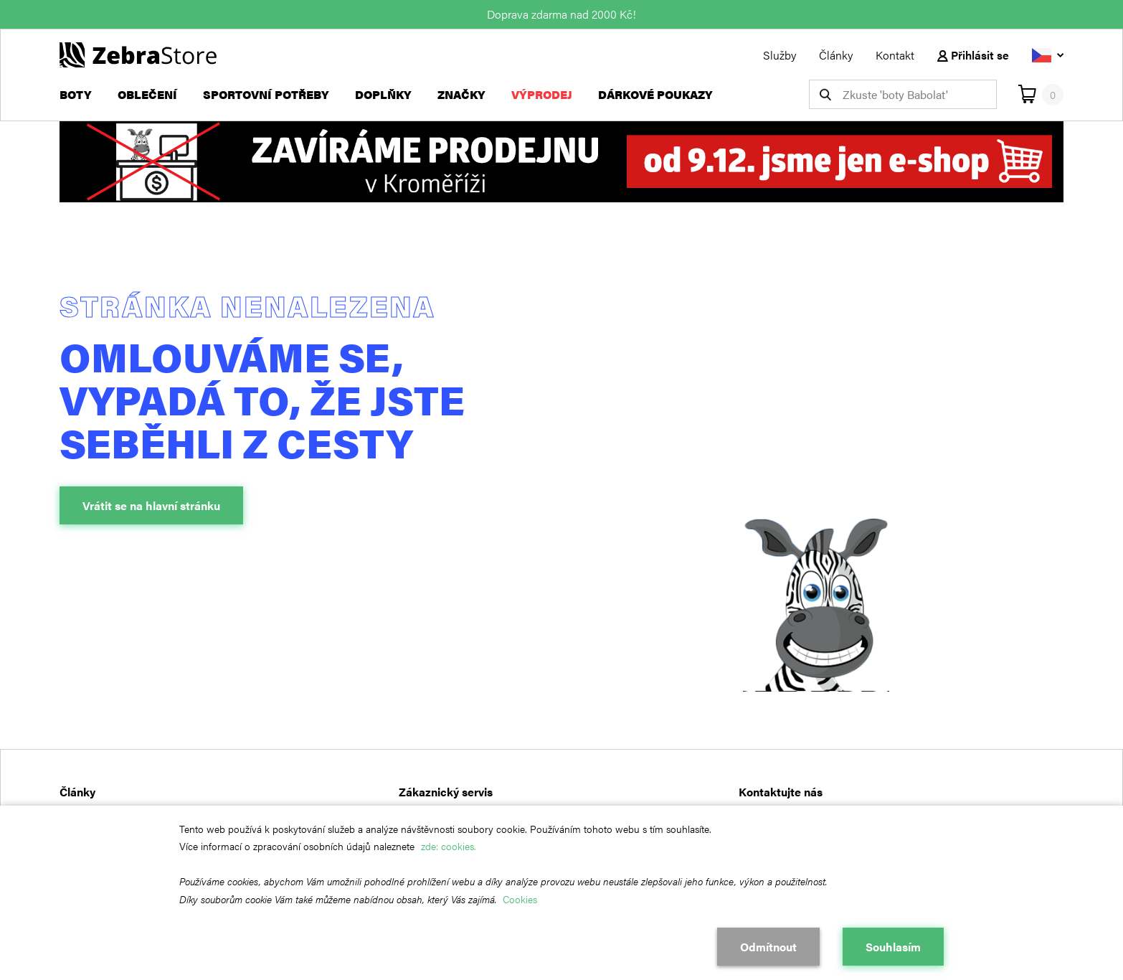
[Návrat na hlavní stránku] (138, 53)
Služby (779, 55)
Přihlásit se (973, 55)
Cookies (520, 899)
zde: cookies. (448, 846)
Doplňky (383, 94)
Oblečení (147, 94)
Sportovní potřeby (266, 94)
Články (836, 55)
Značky (461, 94)
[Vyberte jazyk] (1047, 54)
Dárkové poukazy (655, 94)
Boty (76, 94)
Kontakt (895, 55)
